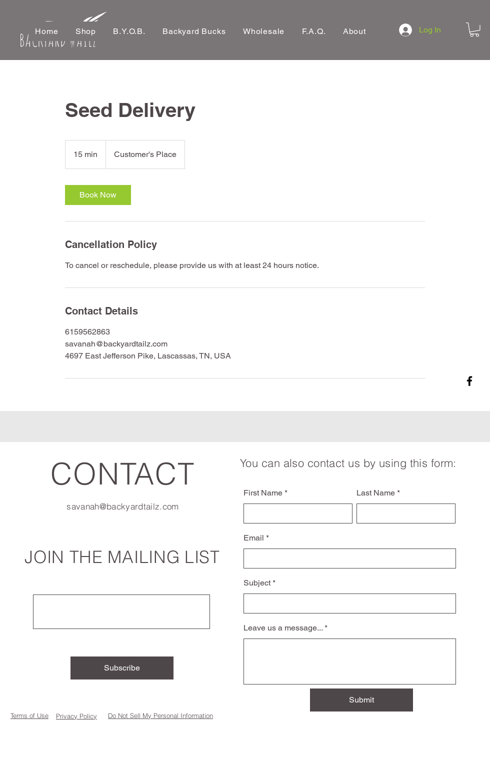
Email (254, 538)
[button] (86, 31)
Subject (257, 583)
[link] (98, 195)
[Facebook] (469, 381)
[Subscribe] (122, 668)
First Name (263, 493)
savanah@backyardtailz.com (122, 506)
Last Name (375, 493)
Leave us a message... (283, 628)
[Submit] (361, 700)
